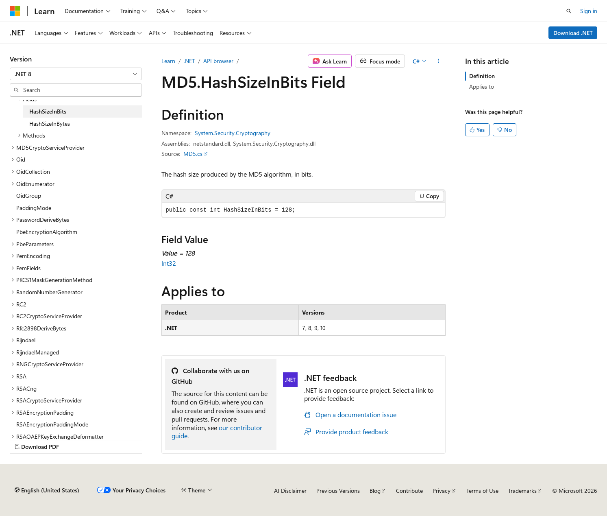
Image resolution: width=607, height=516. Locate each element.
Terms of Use (482, 490)
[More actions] (438, 61)
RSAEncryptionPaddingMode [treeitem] (52, 424)
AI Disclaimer (290, 490)
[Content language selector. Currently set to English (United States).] (47, 490)
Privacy (441, 490)
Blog (375, 490)
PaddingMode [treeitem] (33, 208)
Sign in (588, 11)
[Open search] (569, 11)
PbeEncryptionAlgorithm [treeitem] (46, 232)
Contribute (409, 490)
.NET (189, 61)
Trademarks (522, 490)
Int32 (168, 263)
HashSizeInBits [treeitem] (47, 111)
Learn (168, 61)
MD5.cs (192, 153)
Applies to (481, 86)
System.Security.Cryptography (232, 133)
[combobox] (76, 74)
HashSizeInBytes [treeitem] (49, 123)
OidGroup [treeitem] (28, 195)
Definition (482, 76)
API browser (218, 61)
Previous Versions (338, 490)
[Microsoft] (15, 11)
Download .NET (573, 33)
